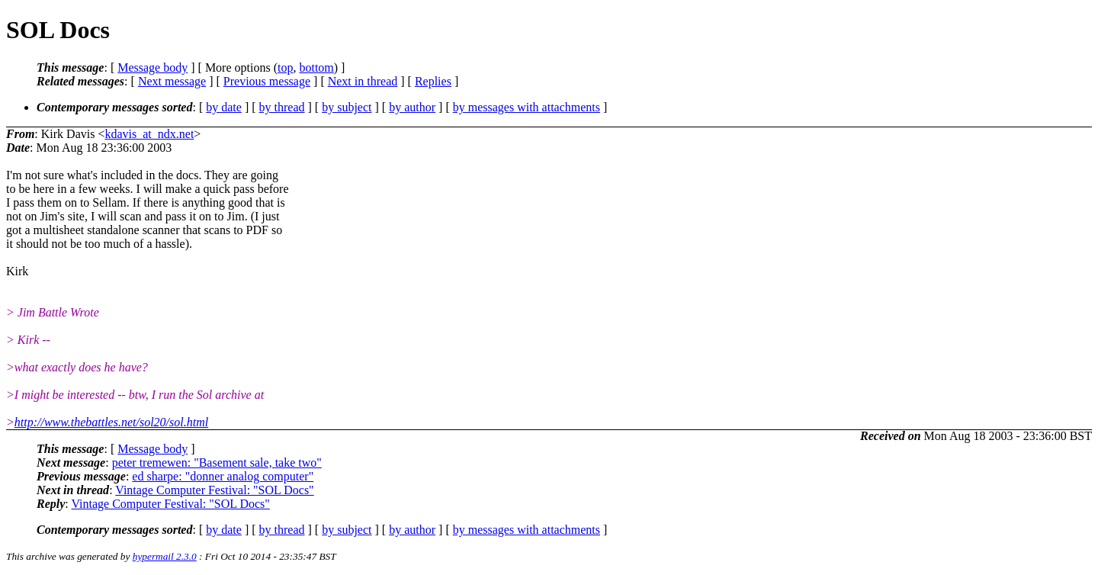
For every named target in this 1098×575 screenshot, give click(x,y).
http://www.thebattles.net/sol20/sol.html (111, 422)
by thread (282, 107)
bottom (316, 67)
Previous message (266, 81)
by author (412, 107)
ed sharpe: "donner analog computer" (222, 476)
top (285, 67)
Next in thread (363, 81)
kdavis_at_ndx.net (149, 133)
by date (224, 107)
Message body (152, 67)
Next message (172, 81)
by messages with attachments (526, 107)
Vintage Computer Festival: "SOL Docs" (214, 489)
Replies (433, 81)
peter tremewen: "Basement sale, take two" (217, 462)
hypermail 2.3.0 (165, 556)
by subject (346, 107)
